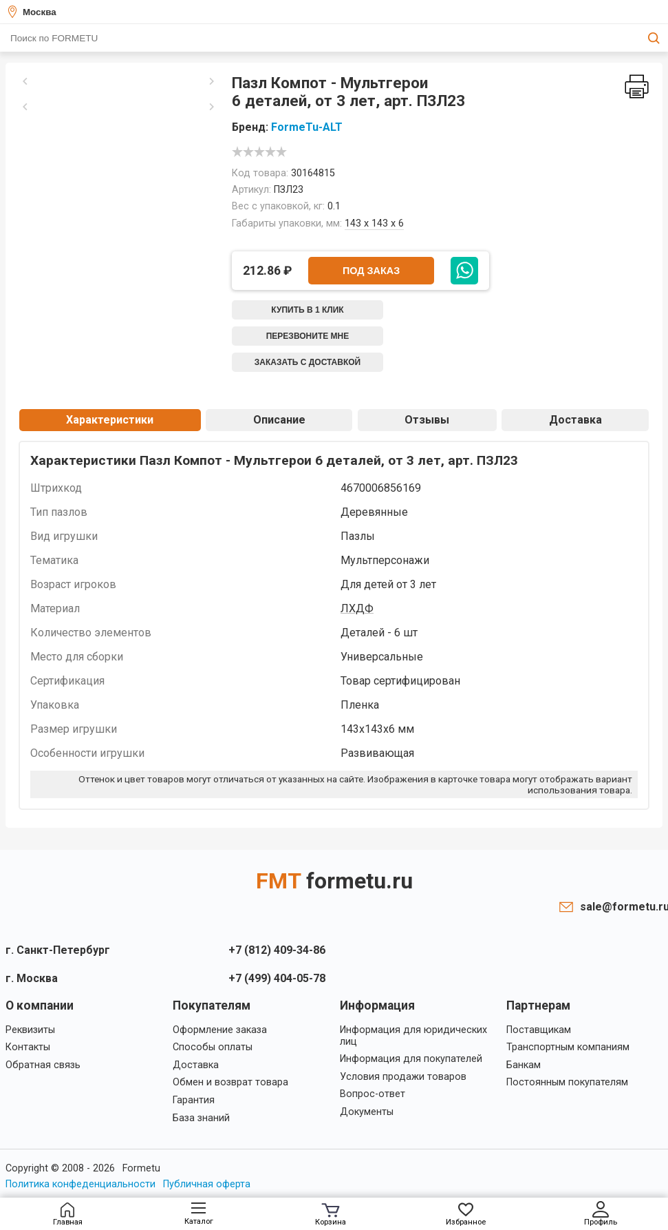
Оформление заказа (220, 1030)
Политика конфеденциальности (80, 1184)
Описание (279, 419)
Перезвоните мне (307, 336)
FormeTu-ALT (307, 127)
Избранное (466, 1214)
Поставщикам (538, 1030)
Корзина (330, 1215)
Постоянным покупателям (567, 1082)
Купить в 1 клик (307, 310)
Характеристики (109, 419)
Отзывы (427, 419)
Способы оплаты (212, 1047)
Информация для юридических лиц (413, 1035)
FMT (334, 881)
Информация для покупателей (411, 1059)
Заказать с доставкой (308, 362)
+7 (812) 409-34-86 (276, 950)
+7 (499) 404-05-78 (276, 978)
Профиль (600, 1214)
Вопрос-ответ (372, 1094)
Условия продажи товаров (403, 1077)
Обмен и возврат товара (230, 1082)
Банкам (523, 1065)
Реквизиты (30, 1030)
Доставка (575, 419)
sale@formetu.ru (621, 906)
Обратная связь (43, 1065)
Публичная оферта (206, 1184)
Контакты (28, 1047)
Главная (68, 1214)
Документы (367, 1112)
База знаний (201, 1118)
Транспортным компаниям (567, 1047)
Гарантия (194, 1100)
